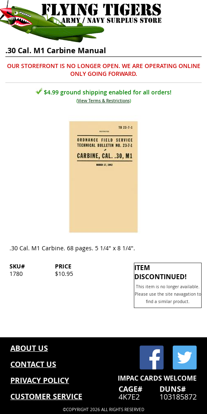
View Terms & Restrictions (104, 101)
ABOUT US (29, 348)
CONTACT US (33, 364)
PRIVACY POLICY (39, 380)
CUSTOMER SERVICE (46, 396)
